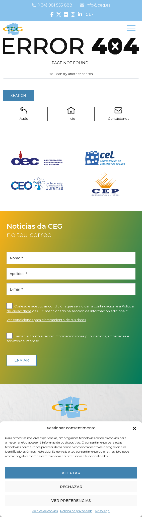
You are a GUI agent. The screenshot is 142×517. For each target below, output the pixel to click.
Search (18, 95)
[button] (134, 427)
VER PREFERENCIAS (71, 500)
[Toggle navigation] (131, 29)
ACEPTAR (71, 472)
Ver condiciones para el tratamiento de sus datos (46, 320)
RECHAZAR (71, 486)
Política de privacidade (76, 511)
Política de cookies (45, 511)
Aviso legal (102, 511)
